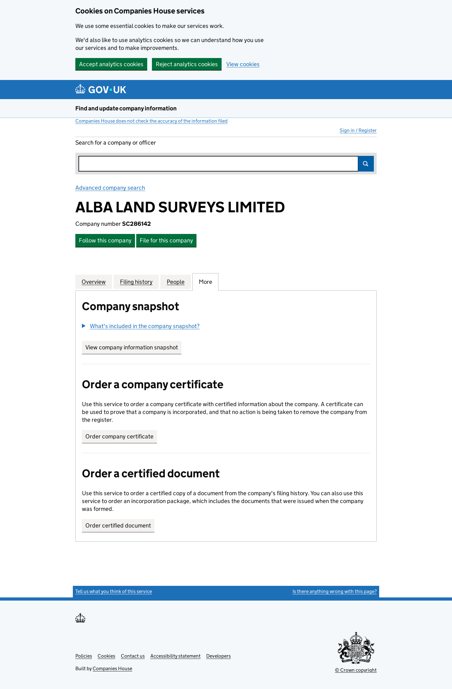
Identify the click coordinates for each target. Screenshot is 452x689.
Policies (83, 656)
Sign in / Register (358, 130)
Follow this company (105, 240)
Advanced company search (110, 187)
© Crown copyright (356, 670)
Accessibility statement (175, 656)
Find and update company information (126, 108)
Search (366, 164)
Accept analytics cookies (111, 64)
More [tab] (205, 281)
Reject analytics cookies (187, 64)
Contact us (133, 656)
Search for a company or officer (115, 142)
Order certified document (118, 525)
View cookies (243, 64)
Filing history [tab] (136, 281)
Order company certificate (119, 436)
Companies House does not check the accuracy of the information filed (151, 121)
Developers (218, 656)
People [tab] (176, 281)
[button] (141, 326)
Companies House (112, 668)
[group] (226, 326)
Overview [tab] (94, 281)
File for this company (166, 240)
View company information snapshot (133, 347)
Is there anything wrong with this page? (335, 591)
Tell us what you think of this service (113, 591)
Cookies (106, 656)
